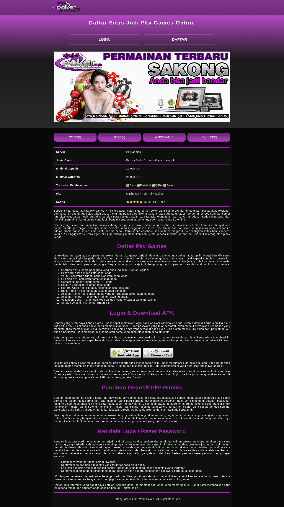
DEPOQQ (119, 137)
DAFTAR (179, 39)
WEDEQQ (75, 137)
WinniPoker (146, 499)
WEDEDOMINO (164, 137)
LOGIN (104, 39)
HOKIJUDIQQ (209, 137)
